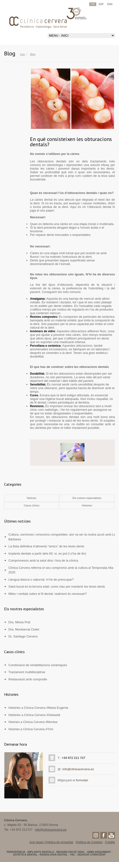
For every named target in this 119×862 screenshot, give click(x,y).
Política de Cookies (89, 842)
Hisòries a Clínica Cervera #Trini (30, 729)
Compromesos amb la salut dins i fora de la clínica (43, 560)
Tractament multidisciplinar (26, 672)
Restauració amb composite (27, 679)
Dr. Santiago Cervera (22, 636)
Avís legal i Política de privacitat (51, 842)
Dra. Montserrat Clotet (23, 629)
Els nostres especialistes (86, 498)
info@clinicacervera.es (78, 769)
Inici (22, 54)
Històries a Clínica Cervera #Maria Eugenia (38, 707)
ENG (110, 4)
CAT (92, 4)
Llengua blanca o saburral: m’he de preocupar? (41, 579)
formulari (82, 780)
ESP (101, 4)
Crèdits (110, 842)
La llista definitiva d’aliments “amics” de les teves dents (46, 546)
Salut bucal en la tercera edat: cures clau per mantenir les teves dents (56, 586)
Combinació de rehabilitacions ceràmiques (37, 665)
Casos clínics (31, 505)
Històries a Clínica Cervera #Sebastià (34, 715)
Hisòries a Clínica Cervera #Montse (32, 722)
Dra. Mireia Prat (19, 622)
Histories (87, 505)
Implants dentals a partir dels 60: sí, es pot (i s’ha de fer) (47, 553)
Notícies (31, 498)
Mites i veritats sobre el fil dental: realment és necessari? (47, 594)
